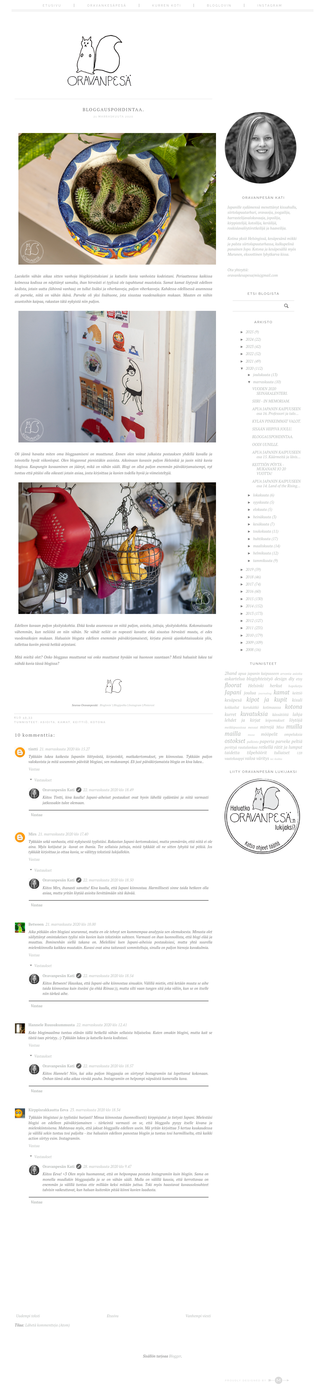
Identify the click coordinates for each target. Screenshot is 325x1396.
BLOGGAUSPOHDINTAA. (272, 436)
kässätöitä (280, 714)
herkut (276, 685)
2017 (249, 584)
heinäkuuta (262, 516)
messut (253, 727)
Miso (280, 727)
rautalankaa (248, 747)
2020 (249, 368)
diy (291, 678)
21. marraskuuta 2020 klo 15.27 (64, 749)
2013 (249, 613)
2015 (249, 598)
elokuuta (260, 509)
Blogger (175, 1356)
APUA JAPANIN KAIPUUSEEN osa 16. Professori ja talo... (276, 411)
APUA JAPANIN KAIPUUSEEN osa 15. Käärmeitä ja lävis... (276, 454)
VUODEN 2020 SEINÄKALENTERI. (270, 391)
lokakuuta (261, 495)
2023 (249, 346)
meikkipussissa (235, 727)
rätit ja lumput (288, 747)
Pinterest (149, 705)
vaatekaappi (234, 758)
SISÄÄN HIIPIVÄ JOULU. (272, 429)
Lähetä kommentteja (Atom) (47, 1325)
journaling (265, 693)
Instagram (269, 5)
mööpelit (269, 734)
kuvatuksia (254, 714)
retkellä (266, 747)
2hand (231, 673)
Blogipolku (120, 705)
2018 (249, 576)
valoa (250, 758)
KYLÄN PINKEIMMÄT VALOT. (276, 421)
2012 (249, 620)
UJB (299, 753)
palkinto (253, 742)
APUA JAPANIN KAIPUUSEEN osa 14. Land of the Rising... (276, 483)
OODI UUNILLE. (265, 444)
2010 (249, 635)
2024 (249, 339)
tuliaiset (282, 752)
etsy (299, 678)
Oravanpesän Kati (58, 789)
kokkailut (232, 707)
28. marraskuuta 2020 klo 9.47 (107, 1166)
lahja (297, 714)
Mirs (32, 834)
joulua (250, 693)
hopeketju (295, 686)
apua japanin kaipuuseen (258, 673)
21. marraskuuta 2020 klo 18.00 (70, 924)
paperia (267, 741)
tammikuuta (262, 560)
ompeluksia (293, 734)
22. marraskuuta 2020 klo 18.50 (108, 880)
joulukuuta (261, 374)
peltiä (296, 741)
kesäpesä (233, 700)
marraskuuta (263, 381)
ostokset (235, 741)
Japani (233, 692)
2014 (249, 606)
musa (251, 735)
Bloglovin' (106, 705)
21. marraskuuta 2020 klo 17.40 (63, 834)
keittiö (80, 722)
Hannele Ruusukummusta (51, 1024)
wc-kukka (276, 759)
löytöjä (295, 720)
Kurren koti (166, 5)
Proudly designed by (257, 1380)
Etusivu (52, 5)
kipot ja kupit (266, 699)
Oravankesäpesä (107, 5)
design (281, 678)
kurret (230, 714)
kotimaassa (272, 707)
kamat (64, 722)
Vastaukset (43, 780)
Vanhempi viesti (198, 1315)
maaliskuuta (263, 545)
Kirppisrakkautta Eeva (48, 1109)
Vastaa (34, 769)
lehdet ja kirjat (242, 720)
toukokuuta (262, 531)
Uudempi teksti (28, 1315)
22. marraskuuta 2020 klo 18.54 (108, 975)
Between (36, 924)
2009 (249, 642)
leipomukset (274, 720)
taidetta (232, 752)
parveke (283, 741)
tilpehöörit (257, 752)
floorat (233, 685)
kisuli (297, 700)
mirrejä (267, 727)
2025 (249, 331)
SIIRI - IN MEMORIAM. (271, 401)
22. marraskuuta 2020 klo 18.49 (108, 789)
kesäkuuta (261, 524)
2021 (249, 361)
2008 (249, 649)
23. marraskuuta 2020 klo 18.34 (95, 1109)
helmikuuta (262, 553)
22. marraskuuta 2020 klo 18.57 (108, 1065)
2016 (249, 591)
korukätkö (251, 707)
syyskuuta (261, 502)
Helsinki (256, 685)
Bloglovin (219, 5)
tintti (33, 749)
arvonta (285, 673)
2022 (249, 353)
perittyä (231, 747)
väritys (262, 758)
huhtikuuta (262, 538)
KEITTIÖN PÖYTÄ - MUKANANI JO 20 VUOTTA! (269, 469)
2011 (249, 627)
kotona (98, 722)
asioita (47, 722)
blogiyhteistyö (259, 678)
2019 (249, 569)
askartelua (235, 678)
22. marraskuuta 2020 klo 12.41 (102, 1024)
